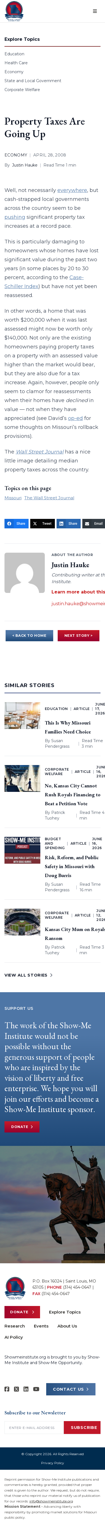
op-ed (75, 418)
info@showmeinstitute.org (51, 1501)
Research (14, 1326)
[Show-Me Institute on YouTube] (36, 1389)
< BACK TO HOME (29, 635)
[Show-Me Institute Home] (14, 11)
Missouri (13, 497)
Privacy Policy (52, 1463)
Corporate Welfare (22, 89)
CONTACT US (71, 1389)
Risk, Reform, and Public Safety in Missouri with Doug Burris (72, 866)
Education (14, 53)
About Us (67, 1326)
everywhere (72, 190)
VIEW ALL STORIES (28, 975)
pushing (14, 217)
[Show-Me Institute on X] (16, 1389)
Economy (14, 71)
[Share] (16, 523)
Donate (22, 1127)
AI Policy (13, 1337)
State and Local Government (32, 80)
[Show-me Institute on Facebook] (7, 1389)
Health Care (16, 62)
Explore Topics (65, 1312)
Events (41, 1326)
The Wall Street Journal (49, 497)
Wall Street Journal (40, 452)
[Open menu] (95, 11)
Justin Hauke (25, 165)
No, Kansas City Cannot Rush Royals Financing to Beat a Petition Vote (73, 794)
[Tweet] (42, 523)
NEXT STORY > (78, 635)
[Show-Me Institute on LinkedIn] (26, 1389)
